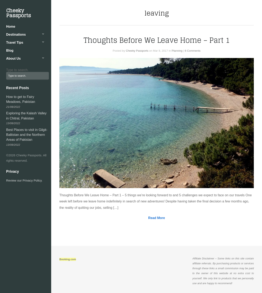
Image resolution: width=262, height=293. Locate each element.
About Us (13, 58)
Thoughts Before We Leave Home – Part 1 (157, 40)
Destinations (16, 34)
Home (10, 26)
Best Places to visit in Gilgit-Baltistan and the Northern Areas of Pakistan (26, 135)
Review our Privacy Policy (24, 180)
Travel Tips (14, 42)
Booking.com (67, 259)
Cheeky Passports (18, 13)
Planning (177, 50)
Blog (10, 50)
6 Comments (192, 50)
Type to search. (17, 70)
